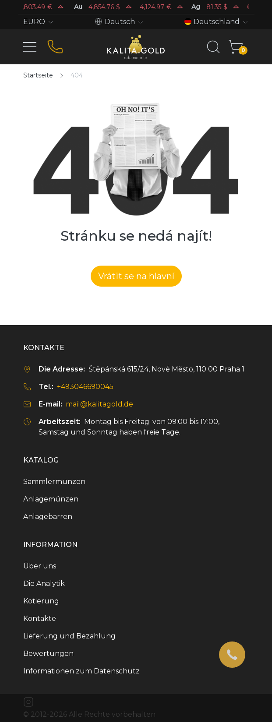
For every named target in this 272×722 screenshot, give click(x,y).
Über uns (39, 566)
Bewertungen (48, 653)
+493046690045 (85, 386)
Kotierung (41, 601)
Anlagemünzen (50, 499)
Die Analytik (44, 583)
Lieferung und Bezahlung (69, 636)
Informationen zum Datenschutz (81, 671)
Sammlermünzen (54, 481)
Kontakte (39, 618)
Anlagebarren (47, 516)
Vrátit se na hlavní (136, 276)
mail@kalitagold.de (99, 404)
